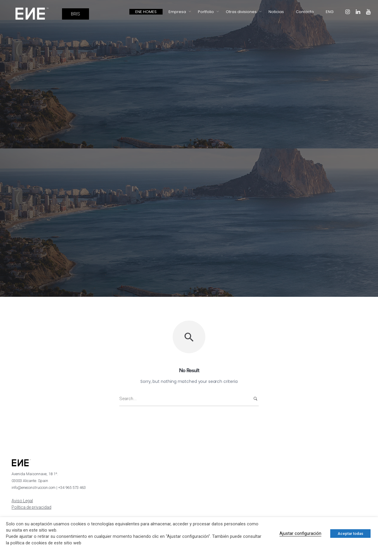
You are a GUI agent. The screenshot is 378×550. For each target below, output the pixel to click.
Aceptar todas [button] (350, 533)
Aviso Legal (22, 500)
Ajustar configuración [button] (300, 533)
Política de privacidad (31, 507)
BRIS (75, 14)
